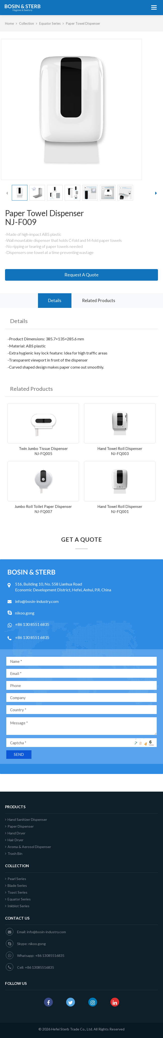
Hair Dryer (14, 840)
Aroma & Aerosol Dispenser (28, 847)
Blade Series (16, 885)
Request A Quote (81, 274)
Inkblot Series (17, 906)
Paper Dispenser (19, 826)
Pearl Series (15, 879)
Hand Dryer (15, 833)
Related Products (98, 300)
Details (54, 300)
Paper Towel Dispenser (83, 23)
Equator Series (50, 23)
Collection (26, 23)
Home (9, 23)
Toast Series (16, 892)
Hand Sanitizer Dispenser (26, 819)
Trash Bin (13, 853)
